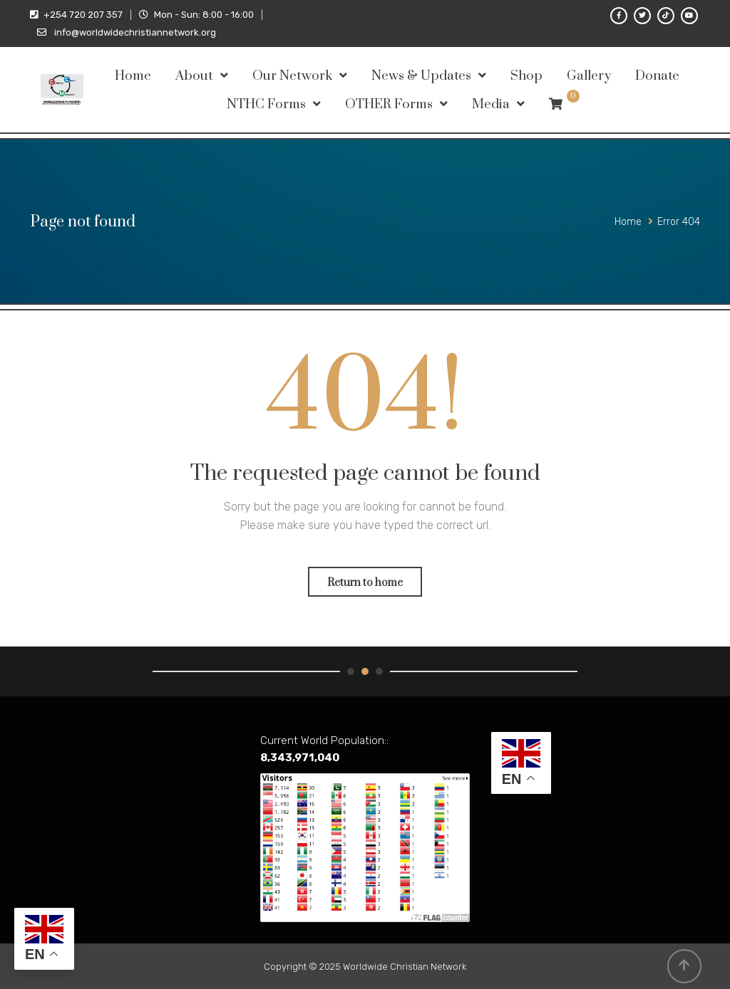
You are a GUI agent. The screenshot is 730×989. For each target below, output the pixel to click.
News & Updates (421, 76)
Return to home (365, 583)
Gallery (589, 76)
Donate (657, 76)
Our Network (292, 76)
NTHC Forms (266, 104)
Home (133, 76)
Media (491, 104)
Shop (526, 76)
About (194, 76)
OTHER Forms (389, 104)
